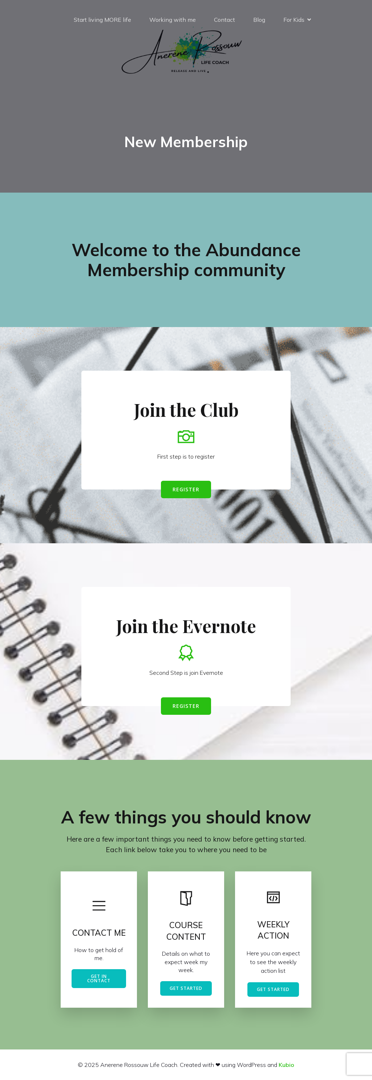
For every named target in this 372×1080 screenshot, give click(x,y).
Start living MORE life (102, 20)
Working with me (172, 20)
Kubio (286, 1064)
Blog (259, 20)
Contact (224, 20)
